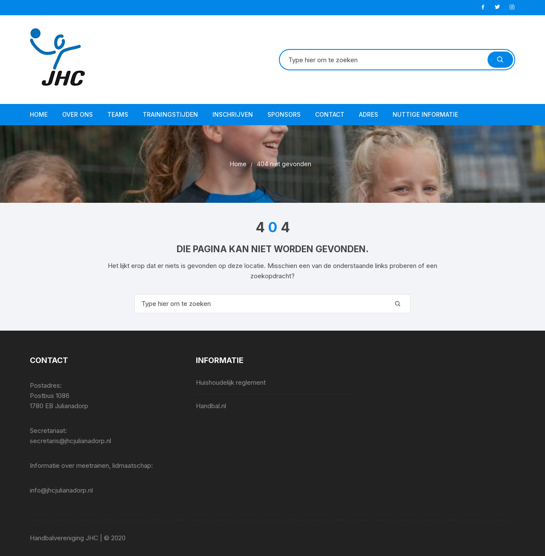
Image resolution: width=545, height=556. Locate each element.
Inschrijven (232, 114)
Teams (117, 114)
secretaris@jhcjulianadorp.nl (70, 441)
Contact (329, 114)
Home (39, 114)
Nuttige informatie (425, 114)
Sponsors (284, 114)
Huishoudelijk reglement (231, 382)
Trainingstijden (170, 114)
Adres (368, 114)
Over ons (77, 114)
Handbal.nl (211, 406)
